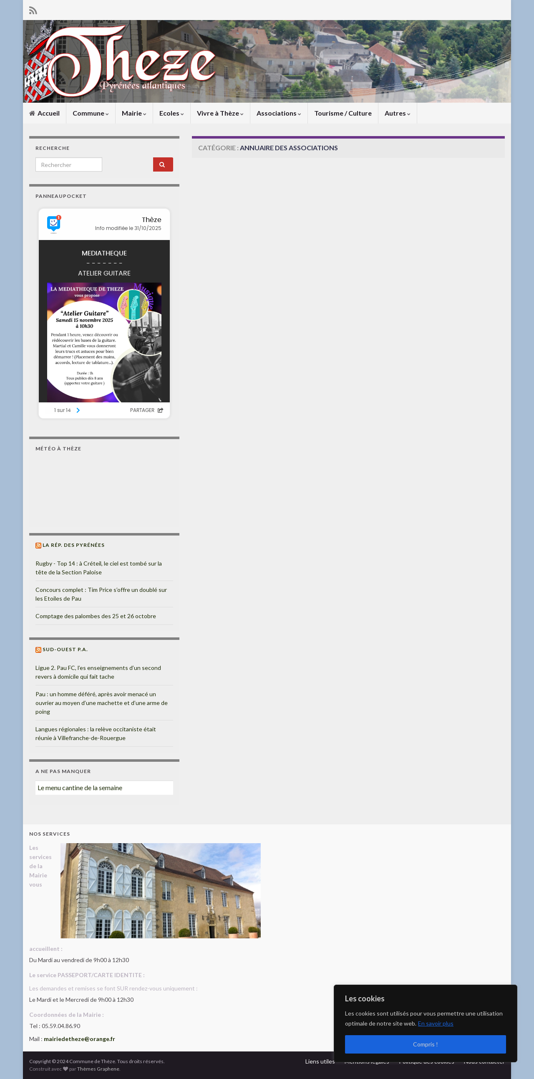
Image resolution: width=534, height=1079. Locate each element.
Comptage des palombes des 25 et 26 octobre (95, 615)
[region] (425, 1023)
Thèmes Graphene (98, 1069)
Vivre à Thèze (220, 113)
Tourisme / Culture (343, 113)
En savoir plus (435, 1023)
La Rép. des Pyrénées (74, 545)
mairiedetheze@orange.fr (79, 1038)
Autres (398, 113)
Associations (279, 113)
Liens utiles (320, 1061)
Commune (91, 113)
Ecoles (171, 113)
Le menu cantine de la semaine (80, 787)
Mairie (134, 113)
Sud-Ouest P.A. (65, 649)
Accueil (44, 113)
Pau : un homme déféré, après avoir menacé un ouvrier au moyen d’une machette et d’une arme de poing (101, 702)
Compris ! (425, 1044)
